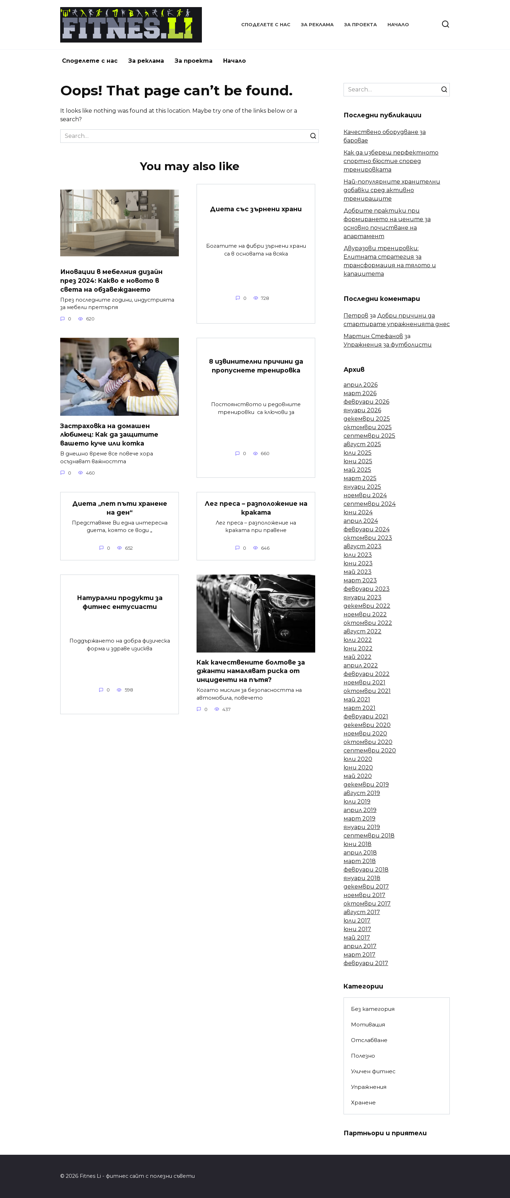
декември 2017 (366, 886)
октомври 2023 (368, 537)
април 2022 (361, 665)
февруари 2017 (366, 963)
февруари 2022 (367, 674)
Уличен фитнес (373, 1071)
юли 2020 (358, 759)
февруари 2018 (366, 869)
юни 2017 (357, 929)
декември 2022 (367, 606)
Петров (356, 315)
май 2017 (357, 937)
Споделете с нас (265, 24)
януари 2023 (362, 597)
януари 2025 (362, 486)
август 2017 (362, 912)
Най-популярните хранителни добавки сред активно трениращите (392, 190)
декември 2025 (367, 418)
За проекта (360, 24)
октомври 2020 (368, 742)
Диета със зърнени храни (256, 209)
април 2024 (361, 520)
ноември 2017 (364, 895)
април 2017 (360, 946)
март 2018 (360, 861)
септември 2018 (369, 835)
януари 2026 (362, 410)
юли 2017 (357, 920)
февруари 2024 (367, 529)
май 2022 (358, 657)
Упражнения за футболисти (388, 344)
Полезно (363, 1055)
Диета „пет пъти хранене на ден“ (119, 508)
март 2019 (359, 818)
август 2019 (362, 793)
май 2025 (357, 469)
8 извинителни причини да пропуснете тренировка (256, 366)
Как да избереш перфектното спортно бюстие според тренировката (391, 161)
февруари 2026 (366, 401)
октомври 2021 (367, 691)
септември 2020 (370, 750)
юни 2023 (358, 563)
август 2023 (362, 546)
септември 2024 (370, 503)
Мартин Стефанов (373, 336)
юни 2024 (358, 512)
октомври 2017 (367, 903)
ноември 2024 (365, 495)
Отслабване (369, 1040)
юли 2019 (357, 801)
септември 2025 (369, 435)
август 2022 (362, 631)
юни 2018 (358, 844)
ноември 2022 (365, 614)
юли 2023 (358, 555)
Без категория (373, 1009)
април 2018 (360, 852)
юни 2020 (358, 767)
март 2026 (360, 393)
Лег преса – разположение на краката (256, 508)
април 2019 (360, 810)
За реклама (317, 24)
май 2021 (357, 699)
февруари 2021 (366, 716)
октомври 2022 (368, 623)
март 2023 (360, 580)
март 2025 (360, 478)
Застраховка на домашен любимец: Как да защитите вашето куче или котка (109, 434)
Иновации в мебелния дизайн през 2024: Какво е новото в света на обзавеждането (111, 280)
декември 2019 (366, 784)
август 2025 (362, 444)
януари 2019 (362, 827)
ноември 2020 (365, 733)
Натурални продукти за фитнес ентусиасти (120, 602)
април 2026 (361, 384)
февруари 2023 (367, 589)
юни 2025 (358, 461)
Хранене (363, 1102)
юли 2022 (358, 640)
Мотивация (368, 1024)
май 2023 (358, 572)
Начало (398, 24)
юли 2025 (358, 452)
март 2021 (359, 708)
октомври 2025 (368, 427)
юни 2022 (358, 648)
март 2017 (359, 954)
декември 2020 (367, 725)
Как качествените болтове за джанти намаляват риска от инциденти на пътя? (251, 671)
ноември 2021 (364, 682)
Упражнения (368, 1087)
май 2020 (358, 776)
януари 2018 (362, 878)
